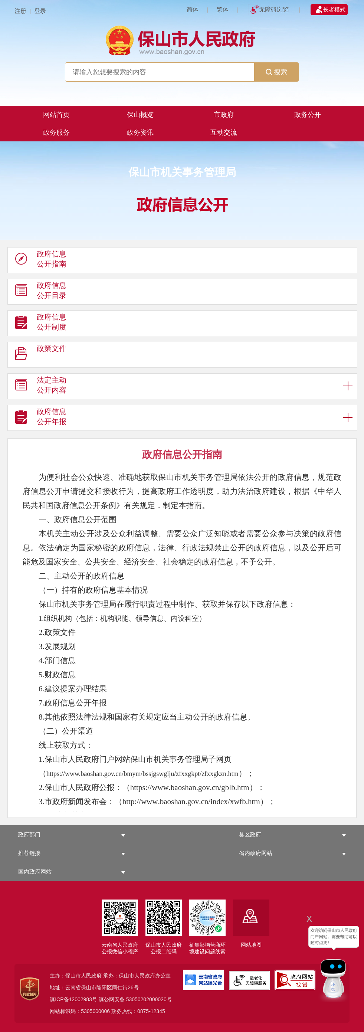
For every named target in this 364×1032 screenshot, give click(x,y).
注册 (20, 11)
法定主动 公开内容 (40, 386)
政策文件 (40, 355)
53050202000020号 (149, 999)
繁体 (223, 9)
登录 (40, 11)
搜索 (276, 72)
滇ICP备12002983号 (73, 999)
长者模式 (334, 9)
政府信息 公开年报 (40, 418)
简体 (193, 9)
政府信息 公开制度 (40, 323)
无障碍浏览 (274, 9)
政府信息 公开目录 (40, 292)
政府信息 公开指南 (40, 260)
